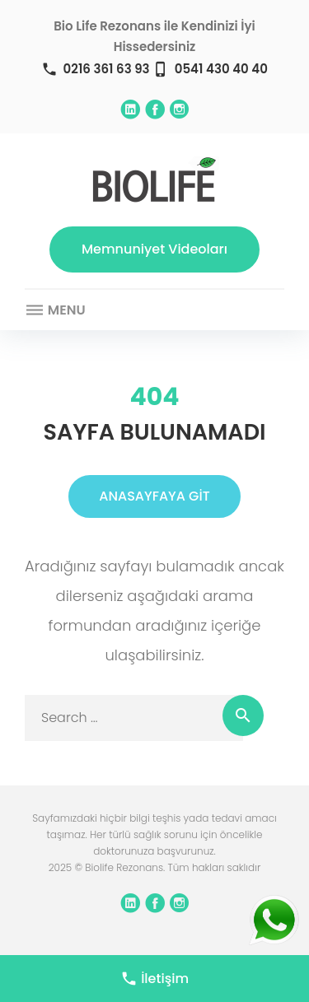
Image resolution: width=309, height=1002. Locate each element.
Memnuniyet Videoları (154, 249)
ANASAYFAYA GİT (154, 496)
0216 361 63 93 (106, 68)
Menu (55, 310)
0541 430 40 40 (221, 68)
